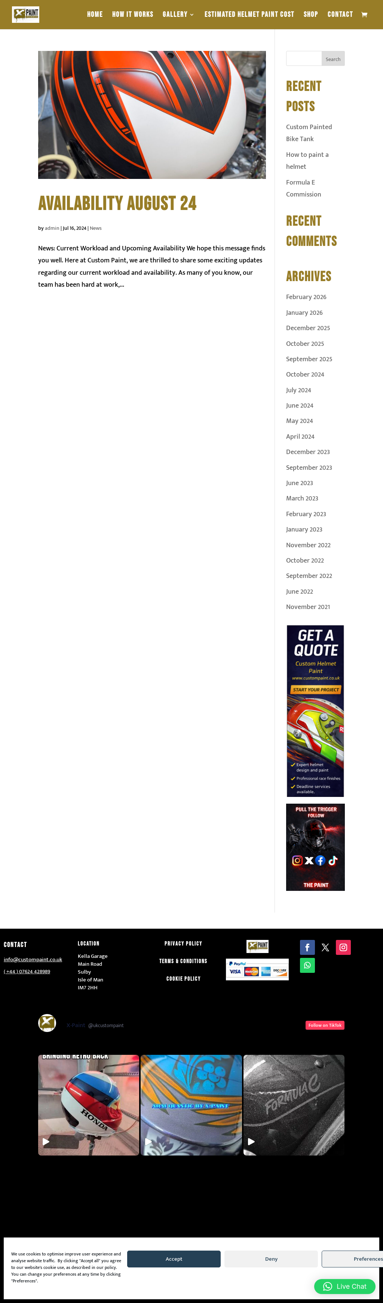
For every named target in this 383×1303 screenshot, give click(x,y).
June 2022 (299, 591)
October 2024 (305, 374)
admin (52, 228)
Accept (174, 1259)
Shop (311, 15)
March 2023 (302, 498)
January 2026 (304, 313)
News (96, 228)
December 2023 (308, 452)
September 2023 (309, 468)
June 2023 (299, 483)
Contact (340, 15)
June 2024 (299, 405)
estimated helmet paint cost (249, 15)
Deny (271, 1259)
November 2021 (308, 607)
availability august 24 (117, 204)
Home (95, 15)
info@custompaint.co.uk (33, 959)
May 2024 (299, 421)
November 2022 (308, 545)
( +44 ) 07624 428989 (27, 971)
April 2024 (300, 436)
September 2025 (309, 359)
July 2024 (298, 390)
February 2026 (306, 297)
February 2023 (306, 514)
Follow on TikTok (325, 1025)
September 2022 (309, 576)
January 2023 (304, 529)
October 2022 (305, 560)
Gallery (175, 15)
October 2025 (305, 344)
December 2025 (308, 328)
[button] (345, 1286)
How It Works (132, 15)
